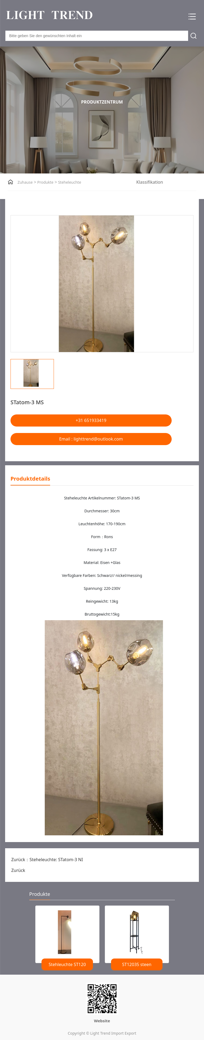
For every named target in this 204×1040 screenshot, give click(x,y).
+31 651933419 (91, 420)
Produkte (45, 182)
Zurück (18, 870)
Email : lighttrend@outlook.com (91, 439)
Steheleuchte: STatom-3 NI (56, 859)
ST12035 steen (136, 964)
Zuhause (25, 182)
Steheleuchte (69, 182)
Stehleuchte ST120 (67, 964)
